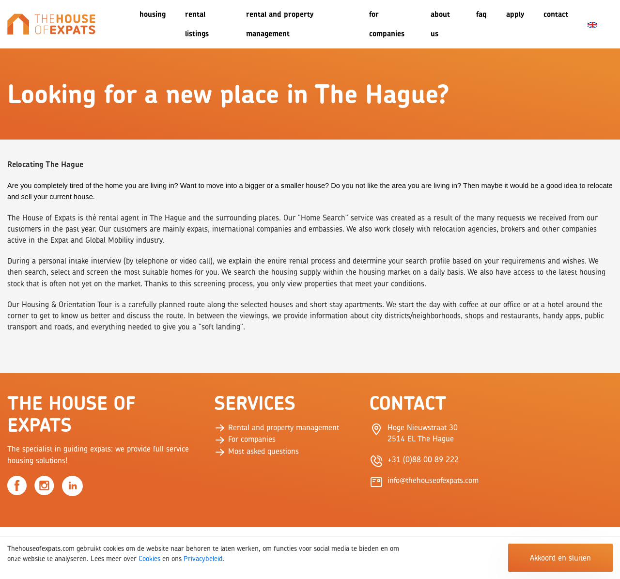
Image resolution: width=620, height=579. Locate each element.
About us (440, 24)
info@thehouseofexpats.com (433, 480)
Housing (153, 14)
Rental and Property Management (279, 24)
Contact (555, 14)
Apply (515, 14)
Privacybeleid (203, 558)
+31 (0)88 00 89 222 (423, 459)
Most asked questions (256, 451)
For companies (386, 24)
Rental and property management (276, 427)
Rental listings (197, 24)
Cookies (149, 558)
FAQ (481, 14)
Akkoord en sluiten (560, 557)
